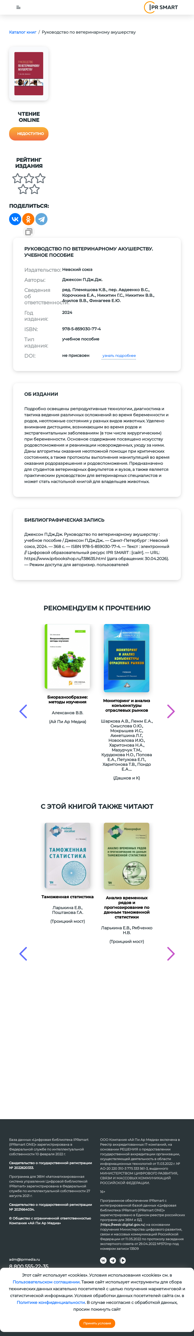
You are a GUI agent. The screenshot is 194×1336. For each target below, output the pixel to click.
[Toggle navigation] (18, 7)
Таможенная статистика (67, 896)
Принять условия (97, 1323)
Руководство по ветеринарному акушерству (89, 32)
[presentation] (23, 711)
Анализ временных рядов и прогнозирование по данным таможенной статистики (127, 907)
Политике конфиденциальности (51, 1302)
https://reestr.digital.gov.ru (122, 1225)
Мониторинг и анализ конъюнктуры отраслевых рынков (126, 705)
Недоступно (30, 133)
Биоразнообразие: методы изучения (67, 699)
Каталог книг (22, 32)
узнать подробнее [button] (119, 355)
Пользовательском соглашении (46, 1282)
